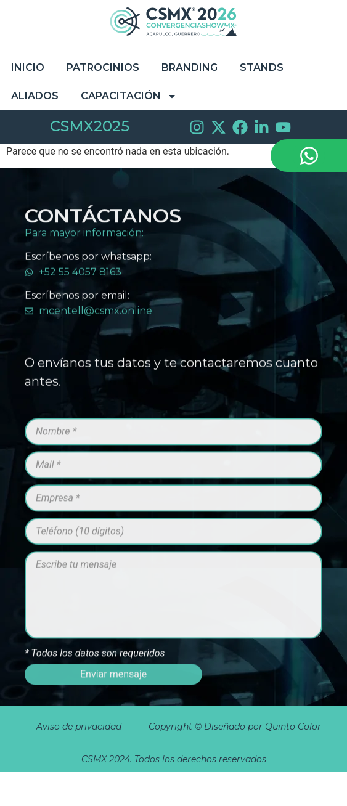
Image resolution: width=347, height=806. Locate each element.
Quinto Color (294, 726)
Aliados (35, 96)
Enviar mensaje (113, 689)
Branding (189, 67)
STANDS (262, 67)
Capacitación (129, 96)
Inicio (27, 67)
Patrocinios (103, 67)
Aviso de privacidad (78, 726)
